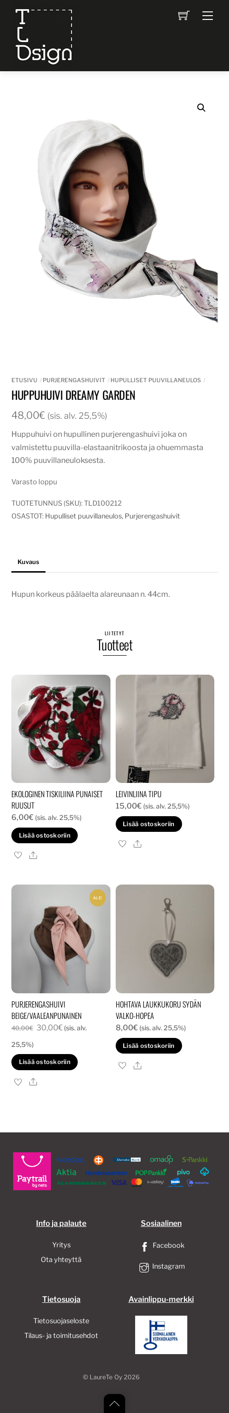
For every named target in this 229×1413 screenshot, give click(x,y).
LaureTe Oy (106, 1377)
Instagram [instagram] (161, 1266)
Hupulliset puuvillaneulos (155, 380)
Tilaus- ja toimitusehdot (61, 1335)
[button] (201, 107)
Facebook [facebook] (161, 1245)
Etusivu (24, 380)
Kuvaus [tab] (28, 561)
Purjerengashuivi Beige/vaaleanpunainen (46, 1010)
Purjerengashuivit (74, 380)
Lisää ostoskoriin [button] (45, 835)
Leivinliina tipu (139, 794)
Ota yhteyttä (61, 1259)
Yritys (61, 1245)
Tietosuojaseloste (61, 1321)
